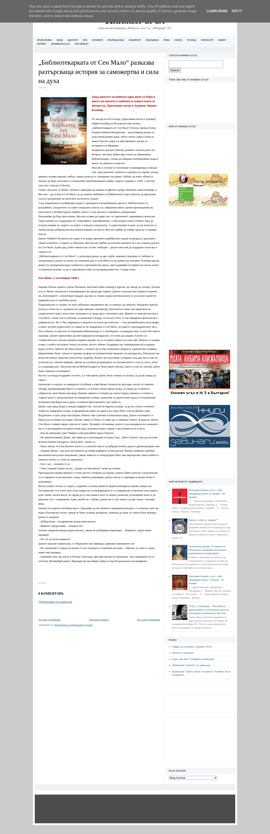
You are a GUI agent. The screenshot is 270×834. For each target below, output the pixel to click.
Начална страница (182, 652)
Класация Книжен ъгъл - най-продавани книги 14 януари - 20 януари (207, 494)
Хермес (41, 44)
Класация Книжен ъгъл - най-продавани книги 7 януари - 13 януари (206, 580)
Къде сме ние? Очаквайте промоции (193, 659)
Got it (237, 11)
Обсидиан (152, 40)
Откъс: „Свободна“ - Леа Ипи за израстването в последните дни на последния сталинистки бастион (209, 610)
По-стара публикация (148, 619)
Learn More (217, 11)
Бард (60, 40)
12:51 (43, 582)
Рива (166, 40)
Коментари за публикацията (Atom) (73, 624)
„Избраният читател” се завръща (191, 665)
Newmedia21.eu (60, 44)
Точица (191, 40)
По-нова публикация (49, 619)
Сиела (178, 40)
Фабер (222, 40)
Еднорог (72, 40)
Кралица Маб (115, 40)
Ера (85, 40)
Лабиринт (135, 40)
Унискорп (207, 40)
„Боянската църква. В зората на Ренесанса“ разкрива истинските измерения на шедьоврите (207, 550)
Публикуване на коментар (55, 601)
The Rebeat (81, 44)
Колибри (97, 40)
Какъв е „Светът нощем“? (203, 520)
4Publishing (44, 40)
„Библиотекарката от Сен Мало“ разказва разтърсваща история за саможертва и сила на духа (98, 71)
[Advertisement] (200, 279)
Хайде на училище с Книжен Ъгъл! (192, 646)
